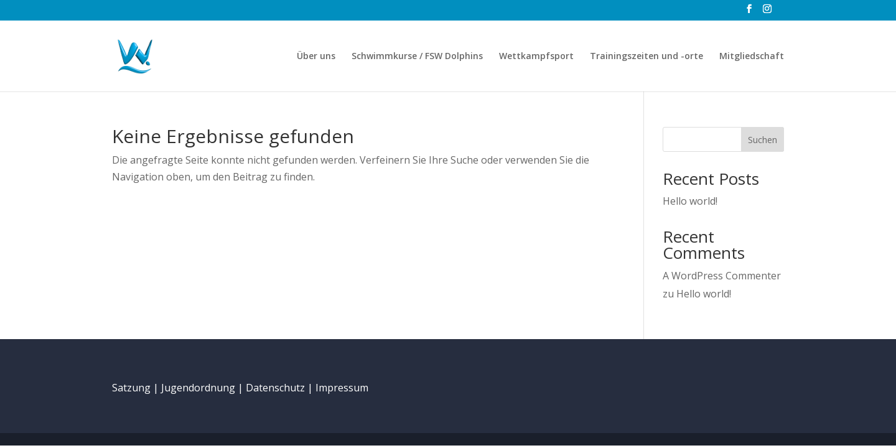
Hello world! (690, 201)
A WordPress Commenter (722, 275)
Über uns (316, 57)
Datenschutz (275, 387)
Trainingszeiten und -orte (646, 57)
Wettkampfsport (536, 57)
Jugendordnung (198, 387)
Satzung (131, 387)
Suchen (762, 140)
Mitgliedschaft (751, 57)
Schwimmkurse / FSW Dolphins (417, 57)
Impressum (341, 387)
